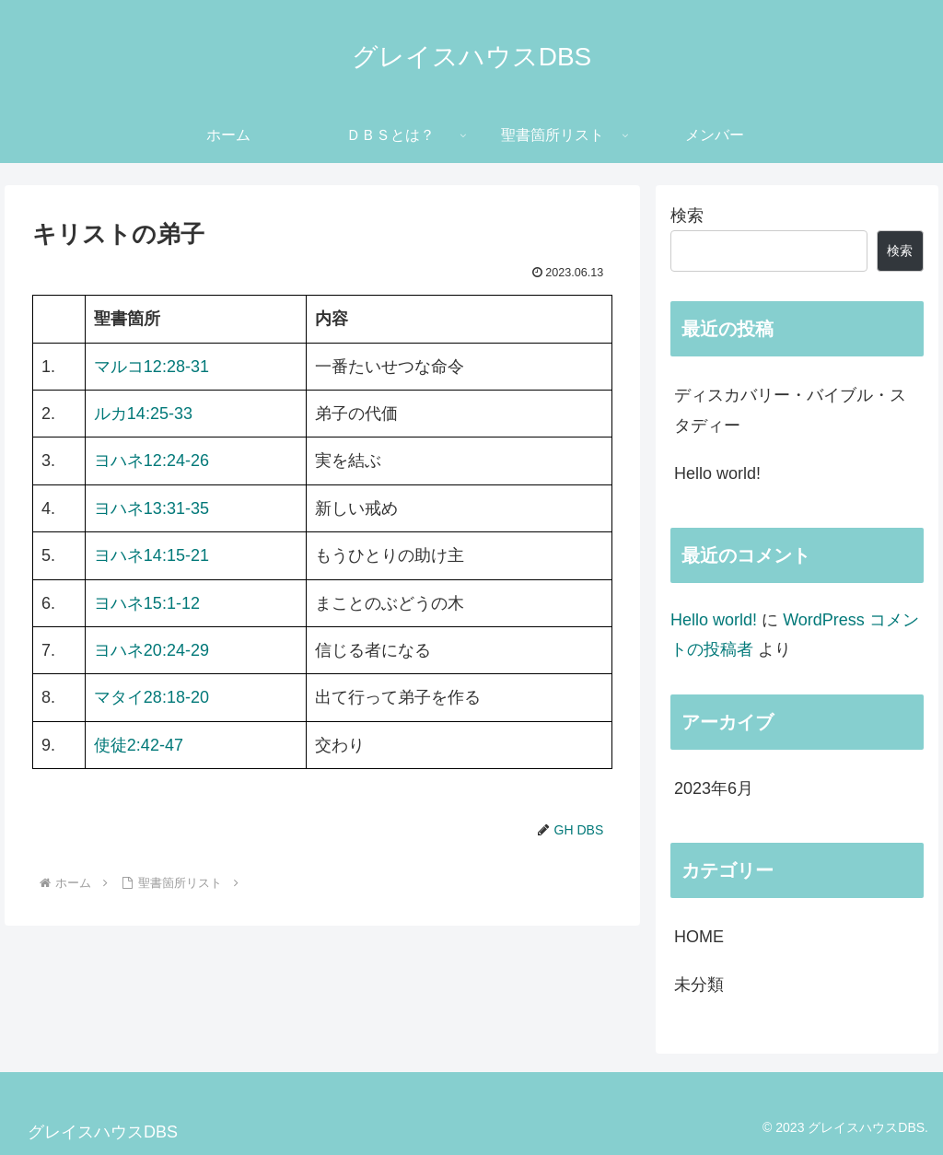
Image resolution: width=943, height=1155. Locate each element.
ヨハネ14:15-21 (151, 555)
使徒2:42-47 (138, 745)
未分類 (699, 984)
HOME (699, 937)
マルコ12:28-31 (151, 366)
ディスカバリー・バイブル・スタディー (790, 410)
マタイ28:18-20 (151, 697)
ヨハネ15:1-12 (147, 603)
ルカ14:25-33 (143, 413)
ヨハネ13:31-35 (151, 508)
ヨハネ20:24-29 (151, 650)
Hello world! (717, 473)
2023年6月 (713, 788)
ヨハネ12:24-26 (151, 460)
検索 (687, 215)
